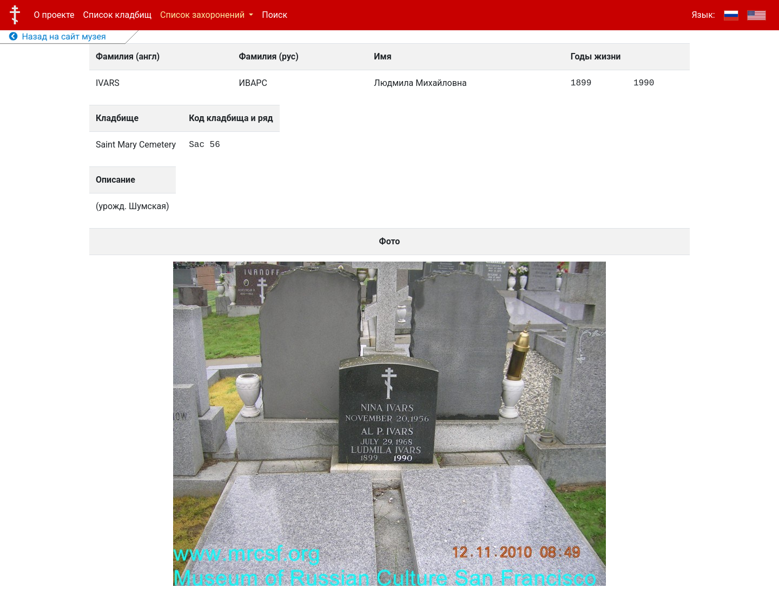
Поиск (274, 15)
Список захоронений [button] (203, 15)
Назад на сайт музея (57, 36)
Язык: (703, 15)
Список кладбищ (117, 15)
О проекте (54, 15)
